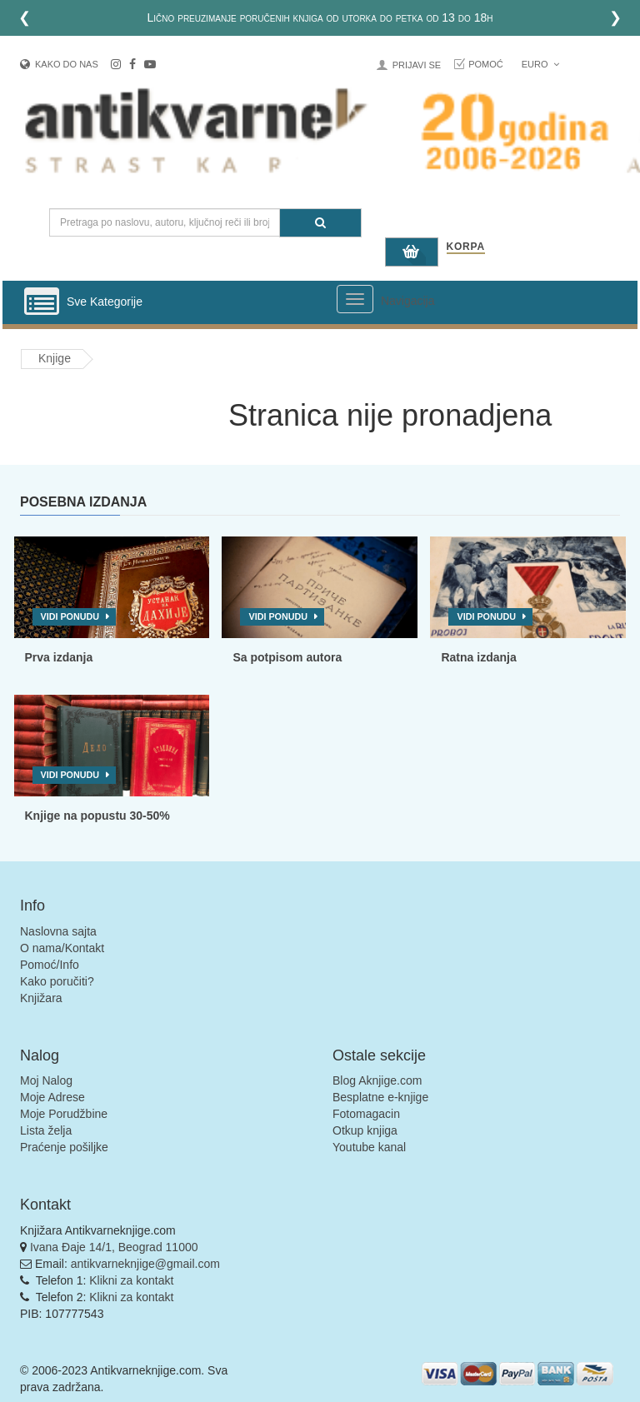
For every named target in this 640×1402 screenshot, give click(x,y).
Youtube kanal (369, 1147)
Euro (540, 64)
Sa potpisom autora (287, 657)
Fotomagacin (366, 1113)
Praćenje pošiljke (64, 1147)
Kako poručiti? (57, 981)
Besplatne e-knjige (380, 1097)
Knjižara (41, 998)
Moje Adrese (52, 1097)
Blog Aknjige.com (377, 1080)
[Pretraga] (320, 222)
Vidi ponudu (70, 616)
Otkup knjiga (365, 1130)
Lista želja (46, 1130)
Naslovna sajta (58, 931)
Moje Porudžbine (64, 1113)
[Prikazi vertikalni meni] (41, 302)
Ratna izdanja (478, 657)
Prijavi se (416, 65)
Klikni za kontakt (131, 1280)
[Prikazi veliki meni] (355, 299)
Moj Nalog (46, 1080)
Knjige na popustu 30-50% (97, 815)
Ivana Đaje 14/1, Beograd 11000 (114, 1247)
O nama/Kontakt (62, 948)
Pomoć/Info (49, 964)
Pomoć (485, 64)
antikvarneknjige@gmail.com (145, 1263)
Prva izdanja (59, 657)
